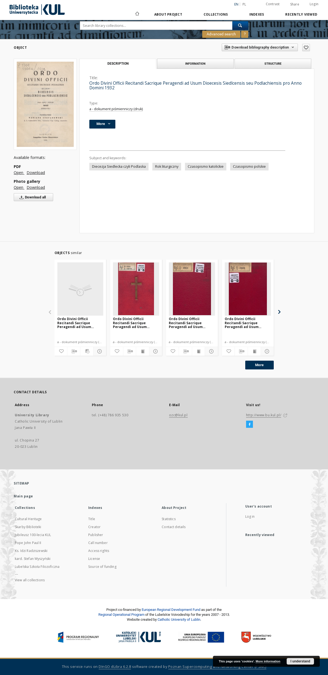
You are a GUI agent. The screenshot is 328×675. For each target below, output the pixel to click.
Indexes (256, 14)
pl (244, 4)
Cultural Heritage (28, 519)
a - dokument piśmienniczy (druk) (116, 109)
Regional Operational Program (121, 615)
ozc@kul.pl (178, 415)
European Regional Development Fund (171, 610)
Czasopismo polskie (249, 166)
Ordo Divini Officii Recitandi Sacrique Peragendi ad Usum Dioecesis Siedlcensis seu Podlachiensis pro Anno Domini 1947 (191, 323)
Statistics (169, 519)
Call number (98, 542)
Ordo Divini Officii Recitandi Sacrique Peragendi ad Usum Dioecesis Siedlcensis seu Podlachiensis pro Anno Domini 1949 (247, 323)
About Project (168, 14)
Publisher (95, 534)
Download (36, 172)
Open (19, 172)
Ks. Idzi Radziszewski (31, 550)
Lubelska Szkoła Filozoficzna (37, 566)
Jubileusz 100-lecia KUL (33, 534)
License (94, 558)
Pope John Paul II (28, 542)
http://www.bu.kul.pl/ (263, 415)
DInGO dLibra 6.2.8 (115, 666)
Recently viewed (301, 14)
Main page (23, 496)
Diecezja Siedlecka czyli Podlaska (119, 166)
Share (294, 4)
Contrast (273, 4)
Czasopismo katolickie (206, 166)
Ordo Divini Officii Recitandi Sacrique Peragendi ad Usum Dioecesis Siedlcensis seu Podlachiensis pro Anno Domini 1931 (135, 323)
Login (314, 4)
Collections (216, 14)
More (259, 365)
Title (91, 519)
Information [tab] (195, 63)
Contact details (174, 527)
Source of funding (102, 566)
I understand (300, 661)
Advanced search (221, 34)
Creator (94, 527)
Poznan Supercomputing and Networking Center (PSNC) (217, 666)
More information (268, 661)
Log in (250, 516)
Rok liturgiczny (166, 166)
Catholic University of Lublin (179, 619)
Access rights (98, 550)
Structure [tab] (272, 63)
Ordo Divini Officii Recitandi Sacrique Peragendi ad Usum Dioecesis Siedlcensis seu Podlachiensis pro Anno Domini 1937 (79, 323)
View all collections (30, 580)
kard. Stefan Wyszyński (32, 558)
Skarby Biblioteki (28, 527)
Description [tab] (118, 63)
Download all (31, 197)
